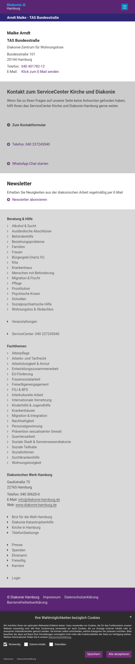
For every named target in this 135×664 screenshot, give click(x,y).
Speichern (93, 654)
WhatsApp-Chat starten (30, 164)
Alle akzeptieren (119, 654)
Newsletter (19, 184)
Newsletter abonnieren (29, 200)
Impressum (8, 659)
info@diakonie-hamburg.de (39, 500)
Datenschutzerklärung (26, 659)
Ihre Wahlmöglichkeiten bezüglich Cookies (67, 618)
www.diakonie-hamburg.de (36, 505)
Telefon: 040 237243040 (31, 144)
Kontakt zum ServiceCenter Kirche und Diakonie (61, 92)
